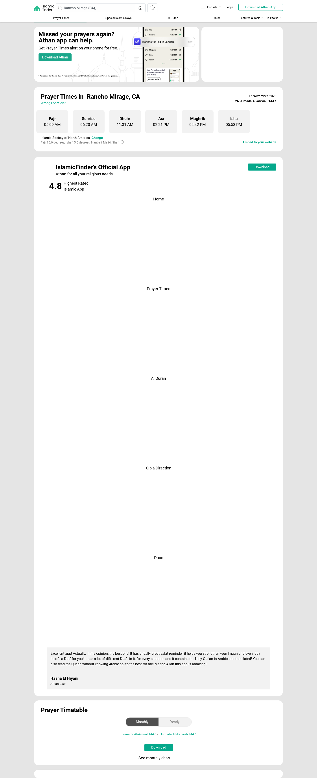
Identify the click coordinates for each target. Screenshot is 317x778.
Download (262, 167)
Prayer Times (61, 18)
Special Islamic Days (118, 18)
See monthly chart (158, 758)
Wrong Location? (53, 103)
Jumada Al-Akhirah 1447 (178, 734)
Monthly (142, 722)
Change (97, 138)
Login (229, 7)
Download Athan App (260, 7)
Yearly (175, 722)
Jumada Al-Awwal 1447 (139, 734)
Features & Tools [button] (250, 18)
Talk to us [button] (272, 18)
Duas (217, 18)
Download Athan (55, 57)
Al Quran (173, 18)
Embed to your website (259, 142)
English (209, 7)
